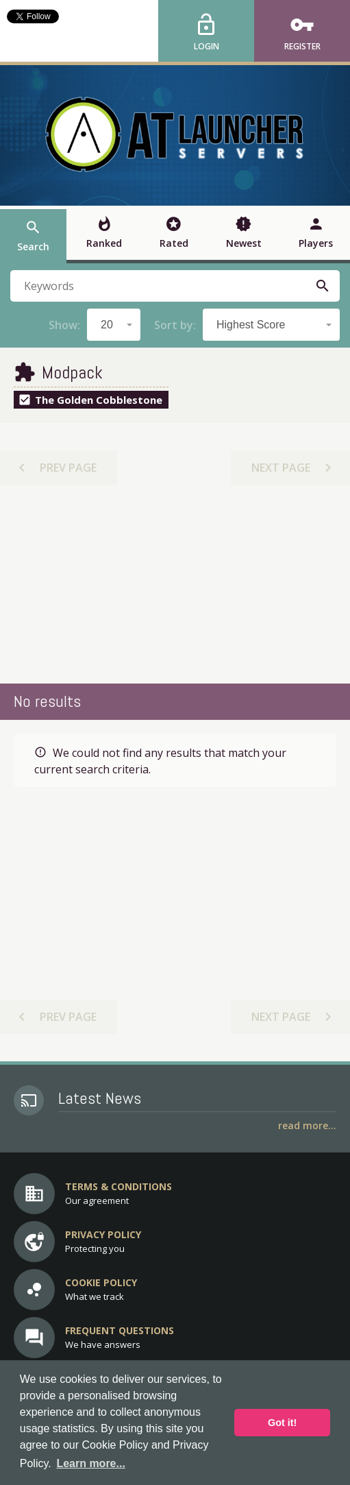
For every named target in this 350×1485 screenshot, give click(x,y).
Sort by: (175, 325)
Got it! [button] (282, 1422)
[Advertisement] (175, 584)
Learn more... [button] (90, 1463)
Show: (64, 325)
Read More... (307, 1125)
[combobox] (113, 325)
